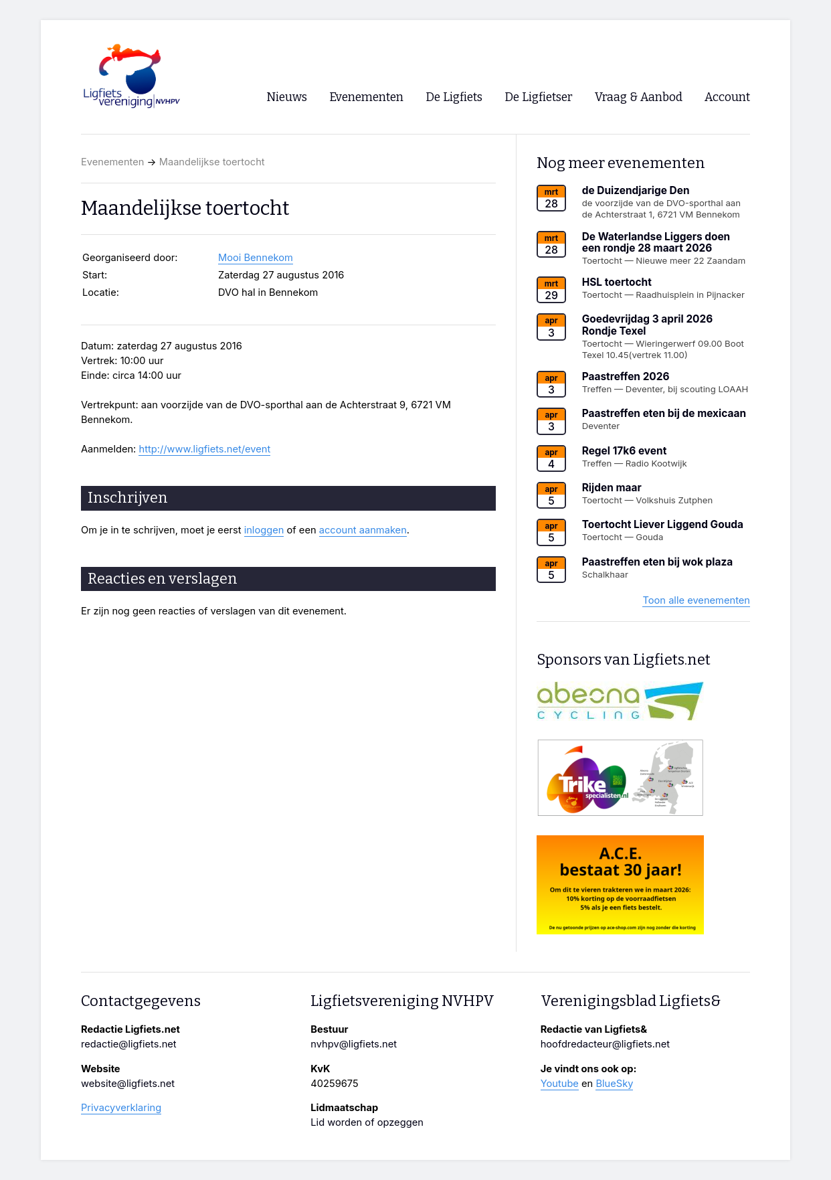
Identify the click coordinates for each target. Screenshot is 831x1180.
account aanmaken (363, 530)
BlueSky (614, 1084)
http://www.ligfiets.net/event (204, 449)
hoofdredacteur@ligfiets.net (605, 1044)
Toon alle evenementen (696, 600)
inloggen (264, 530)
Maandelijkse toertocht (212, 162)
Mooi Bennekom (255, 258)
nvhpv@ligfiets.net (353, 1044)
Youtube (560, 1084)
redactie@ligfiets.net (129, 1044)
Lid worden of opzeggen (367, 1122)
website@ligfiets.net (128, 1084)
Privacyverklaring (121, 1108)
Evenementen (112, 162)
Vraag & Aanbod (638, 97)
